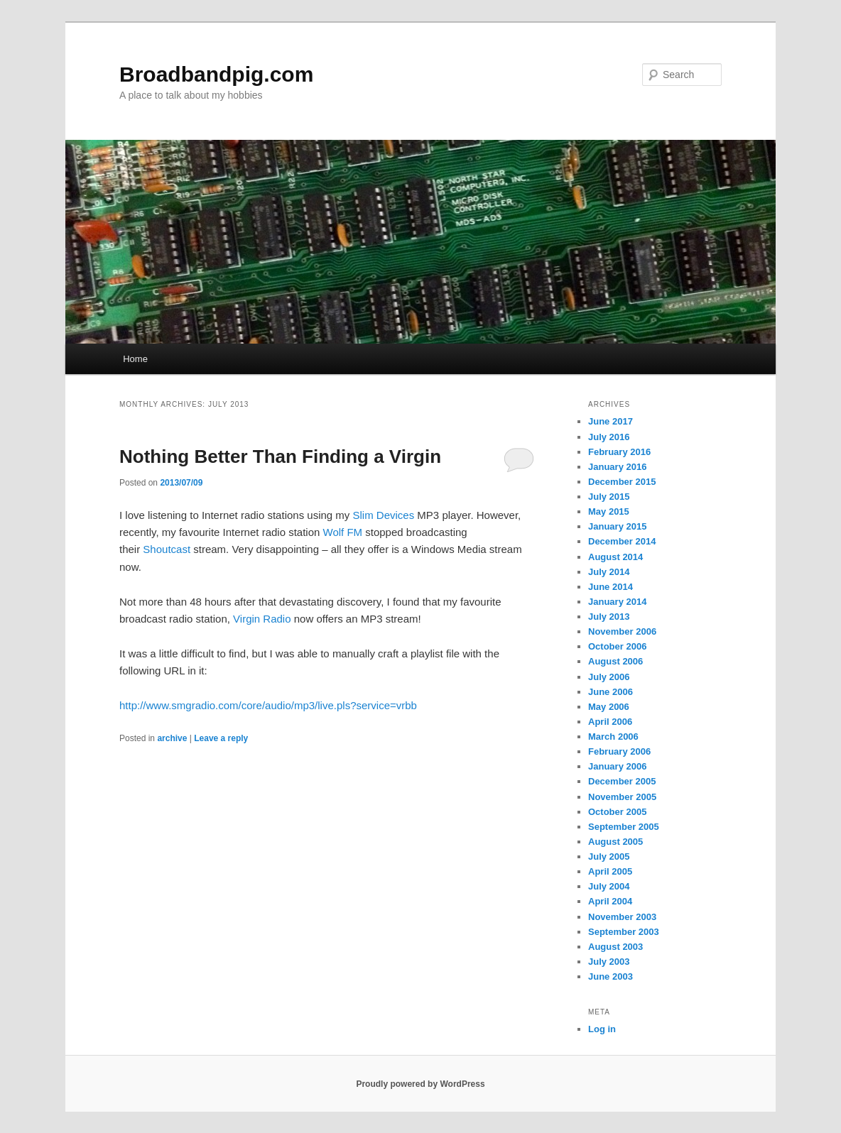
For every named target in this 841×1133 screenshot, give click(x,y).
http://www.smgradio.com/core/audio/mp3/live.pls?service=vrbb (268, 705)
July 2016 (609, 437)
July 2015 (609, 496)
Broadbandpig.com (216, 74)
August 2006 (615, 661)
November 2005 (622, 797)
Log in (602, 1029)
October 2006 (617, 646)
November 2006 (622, 631)
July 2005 (609, 856)
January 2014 (617, 601)
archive (172, 738)
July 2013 (609, 616)
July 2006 (609, 677)
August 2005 (615, 841)
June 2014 (610, 586)
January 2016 (617, 466)
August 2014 (615, 557)
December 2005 (622, 781)
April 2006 (610, 721)
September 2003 (623, 931)
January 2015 (617, 526)
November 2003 (622, 917)
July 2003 (609, 961)
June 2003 (610, 976)
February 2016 (619, 452)
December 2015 (622, 481)
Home (135, 359)
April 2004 (610, 901)
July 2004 (609, 886)
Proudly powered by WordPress (420, 1084)
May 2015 (608, 511)
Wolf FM (343, 532)
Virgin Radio (262, 619)
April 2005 (610, 871)
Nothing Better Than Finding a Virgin (280, 456)
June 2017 (610, 421)
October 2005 (617, 811)
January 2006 (617, 766)
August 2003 (615, 946)
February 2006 (619, 751)
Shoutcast (166, 549)
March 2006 (613, 736)
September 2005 (623, 826)
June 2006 (610, 691)
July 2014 (609, 571)
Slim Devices (384, 515)
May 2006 (608, 706)
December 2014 (622, 541)
